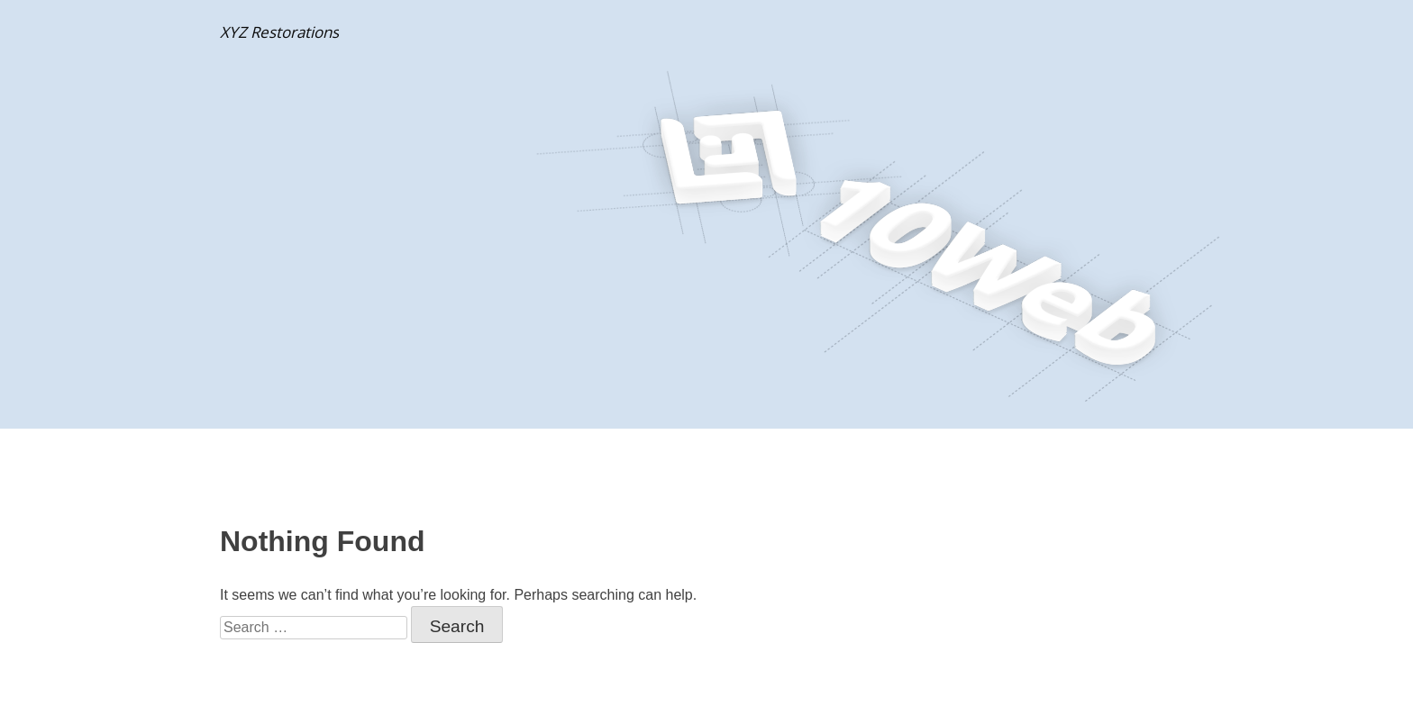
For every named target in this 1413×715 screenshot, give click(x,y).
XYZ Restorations (279, 32)
